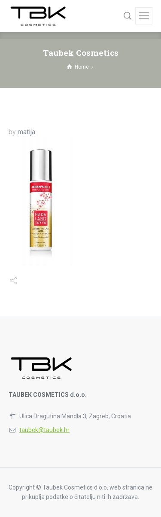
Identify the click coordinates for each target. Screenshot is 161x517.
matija (26, 132)
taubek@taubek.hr (44, 429)
